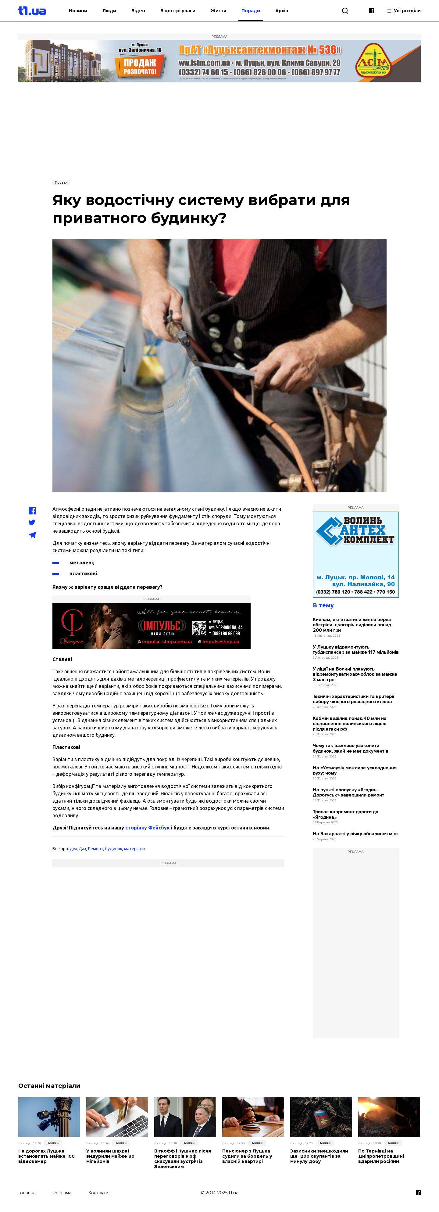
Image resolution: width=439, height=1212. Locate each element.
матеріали (134, 848)
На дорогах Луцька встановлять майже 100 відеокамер (46, 1156)
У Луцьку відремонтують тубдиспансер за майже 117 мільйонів (356, 650)
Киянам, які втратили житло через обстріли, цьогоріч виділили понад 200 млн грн (352, 625)
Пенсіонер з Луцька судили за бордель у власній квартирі (247, 1156)
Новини (78, 10)
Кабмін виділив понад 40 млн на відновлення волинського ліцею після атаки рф (350, 724)
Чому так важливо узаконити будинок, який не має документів (350, 748)
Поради (250, 10)
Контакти (98, 1193)
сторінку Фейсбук (147, 827)
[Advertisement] (219, 130)
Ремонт (95, 848)
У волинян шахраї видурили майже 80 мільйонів (110, 1156)
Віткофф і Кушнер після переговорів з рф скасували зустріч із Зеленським (182, 1159)
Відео (138, 10)
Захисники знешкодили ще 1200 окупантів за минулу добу (319, 1156)
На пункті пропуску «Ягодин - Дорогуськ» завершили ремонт (348, 792)
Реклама (61, 1193)
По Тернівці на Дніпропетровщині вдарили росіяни (381, 1156)
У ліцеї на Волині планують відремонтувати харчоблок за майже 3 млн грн (355, 674)
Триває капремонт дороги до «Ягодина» (345, 814)
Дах (82, 848)
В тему (323, 605)
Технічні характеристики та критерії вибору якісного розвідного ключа (353, 699)
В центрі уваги (177, 10)
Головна (27, 1193)
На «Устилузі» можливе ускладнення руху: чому (355, 770)
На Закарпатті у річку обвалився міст (355, 833)
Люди (109, 10)
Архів (281, 10)
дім (73, 848)
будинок (113, 848)
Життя (218, 10)
